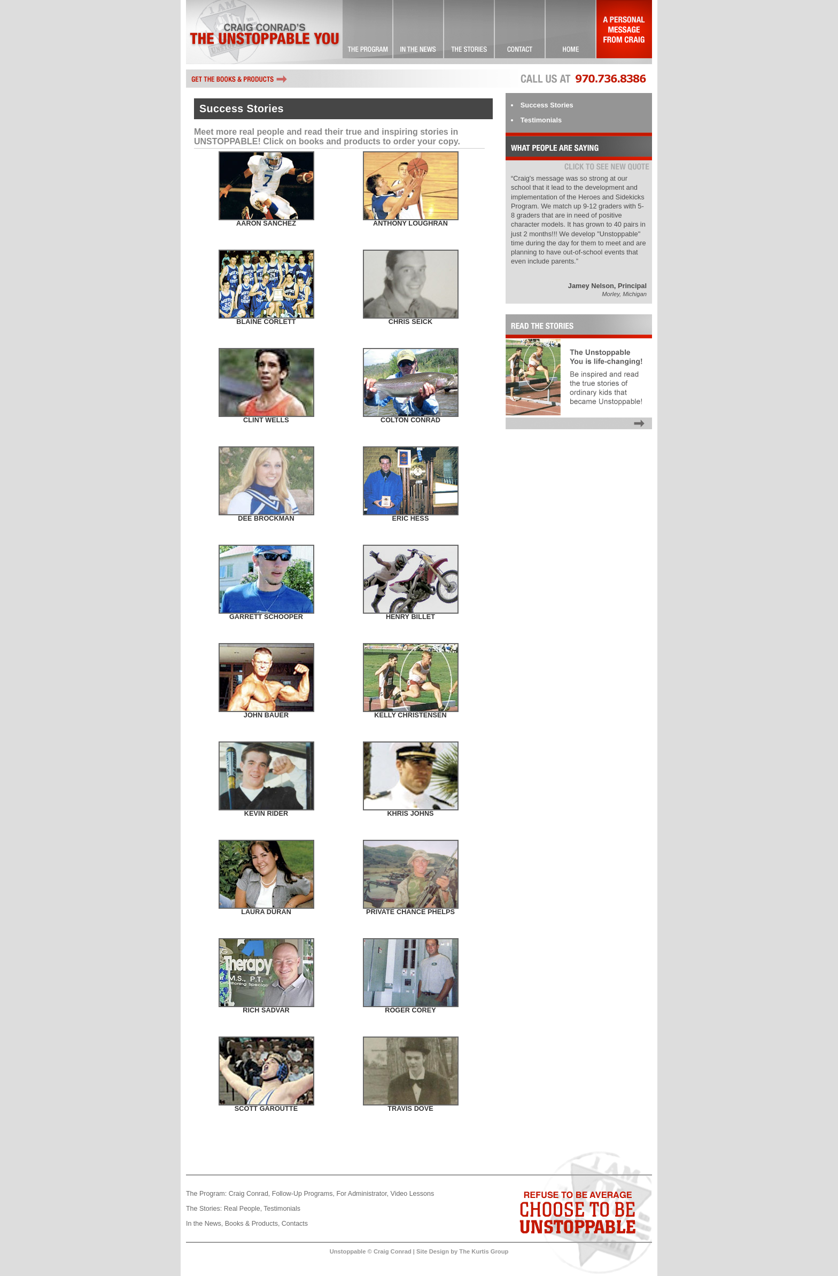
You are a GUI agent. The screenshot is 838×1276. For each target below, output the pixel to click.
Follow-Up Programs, (303, 1193)
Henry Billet (410, 617)
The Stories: (204, 1208)
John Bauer (266, 715)
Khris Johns (410, 813)
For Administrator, (362, 1193)
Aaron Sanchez (266, 223)
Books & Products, (252, 1223)
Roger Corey (410, 1010)
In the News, (204, 1223)
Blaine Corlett (266, 322)
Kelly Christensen (410, 715)
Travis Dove (410, 1108)
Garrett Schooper (266, 617)
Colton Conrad (410, 420)
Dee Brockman (266, 518)
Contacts (295, 1223)
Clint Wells (266, 420)
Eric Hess (410, 518)
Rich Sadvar (266, 1010)
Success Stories (469, 32)
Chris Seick (410, 322)
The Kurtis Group (483, 1251)
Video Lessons (412, 1193)
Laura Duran (266, 912)
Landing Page (571, 32)
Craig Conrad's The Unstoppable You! (264, 32)
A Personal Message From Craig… (624, 32)
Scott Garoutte (266, 1108)
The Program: (206, 1193)
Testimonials (541, 120)
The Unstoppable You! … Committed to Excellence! (368, 32)
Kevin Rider (266, 813)
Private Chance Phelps (410, 912)
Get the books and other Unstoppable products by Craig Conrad (239, 78)
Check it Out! (418, 32)
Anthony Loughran (410, 223)
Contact (520, 32)
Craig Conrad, (249, 1193)
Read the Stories (579, 429)
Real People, (243, 1208)
